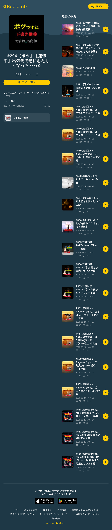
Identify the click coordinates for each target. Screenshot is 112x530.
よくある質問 (30, 510)
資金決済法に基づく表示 (22, 514)
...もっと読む (9, 101)
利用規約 (56, 518)
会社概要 (47, 510)
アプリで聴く (26, 82)
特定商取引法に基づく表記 (85, 510)
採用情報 (61, 510)
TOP (16, 510)
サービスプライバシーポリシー (55, 514)
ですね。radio (22, 74)
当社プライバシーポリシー (89, 514)
